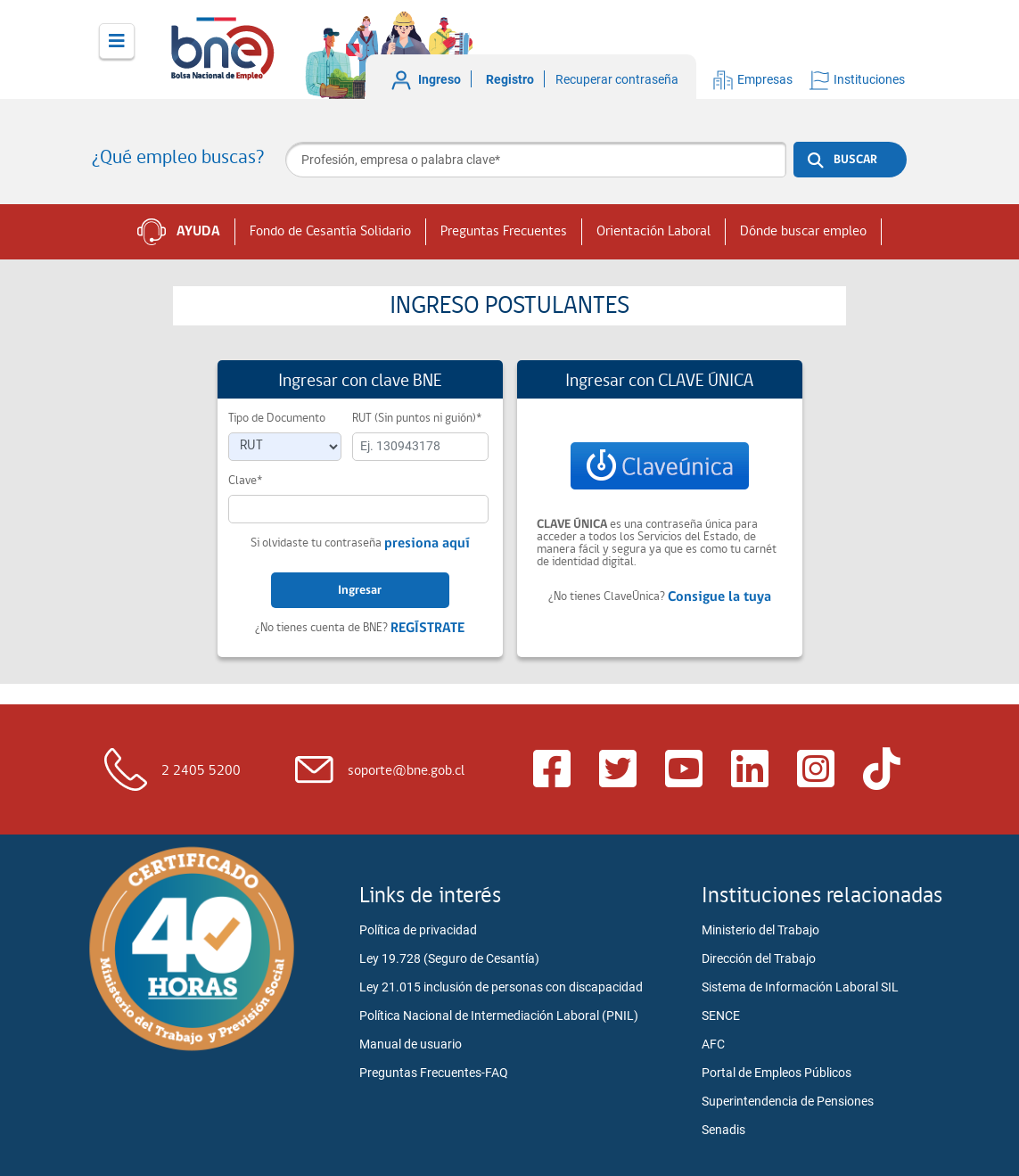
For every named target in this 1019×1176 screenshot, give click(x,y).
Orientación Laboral (653, 232)
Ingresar (360, 590)
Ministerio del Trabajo (760, 930)
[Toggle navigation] (117, 41)
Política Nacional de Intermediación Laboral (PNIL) (498, 1015)
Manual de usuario (410, 1044)
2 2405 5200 (201, 771)
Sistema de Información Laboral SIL (800, 987)
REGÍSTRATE (427, 628)
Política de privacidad (418, 930)
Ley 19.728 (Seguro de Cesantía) (449, 958)
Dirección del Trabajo (759, 958)
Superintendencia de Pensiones (788, 1101)
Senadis (723, 1130)
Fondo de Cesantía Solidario (330, 232)
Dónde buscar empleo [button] (803, 232)
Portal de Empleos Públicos (776, 1072)
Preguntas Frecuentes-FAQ (433, 1072)
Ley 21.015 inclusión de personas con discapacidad (501, 987)
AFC (713, 1044)
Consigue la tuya (719, 597)
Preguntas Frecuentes (503, 232)
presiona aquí (427, 544)
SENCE (721, 1015)
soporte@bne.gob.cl (406, 771)
